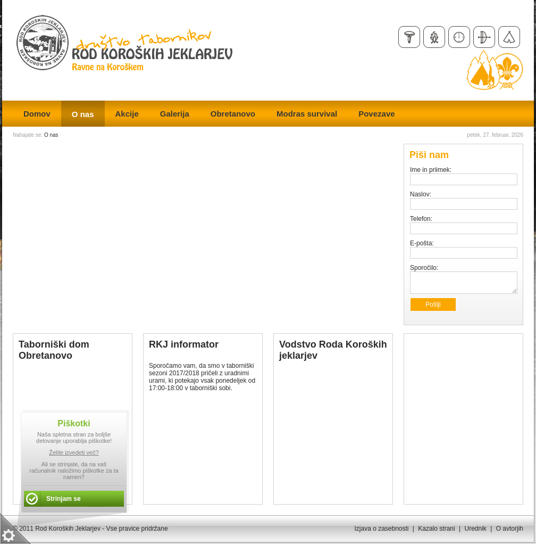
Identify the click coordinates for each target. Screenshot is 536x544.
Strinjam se (63, 498)
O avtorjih (509, 528)
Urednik (475, 528)
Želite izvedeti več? (74, 452)
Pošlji (433, 304)
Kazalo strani (436, 528)
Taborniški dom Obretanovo (54, 350)
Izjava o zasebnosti (381, 528)
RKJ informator (184, 344)
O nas (51, 135)
